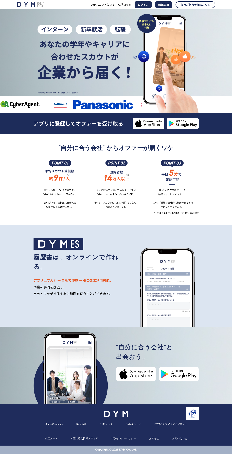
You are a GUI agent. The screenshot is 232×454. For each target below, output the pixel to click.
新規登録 (163, 4)
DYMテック (106, 424)
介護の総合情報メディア (84, 438)
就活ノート (51, 438)
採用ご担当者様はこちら (195, 4)
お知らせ (154, 438)
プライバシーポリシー (123, 438)
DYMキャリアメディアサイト (170, 424)
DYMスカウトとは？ (103, 4)
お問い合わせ (179, 438)
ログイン (143, 4)
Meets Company (54, 424)
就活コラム (124, 4)
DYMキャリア (133, 424)
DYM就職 (81, 424)
